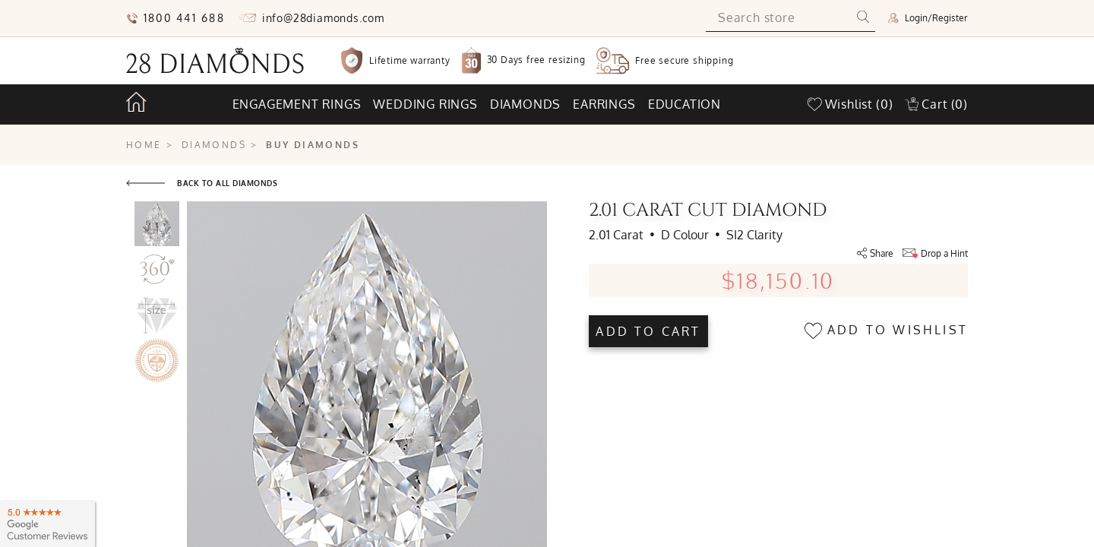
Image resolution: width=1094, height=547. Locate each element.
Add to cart (648, 331)
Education (684, 104)
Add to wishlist (886, 331)
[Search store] (778, 18)
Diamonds (525, 104)
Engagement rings (297, 104)
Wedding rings (425, 104)
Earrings (604, 104)
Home (144, 144)
